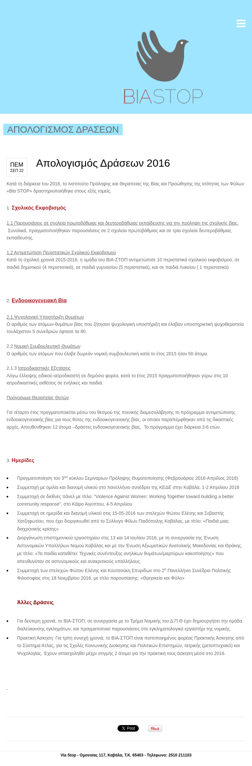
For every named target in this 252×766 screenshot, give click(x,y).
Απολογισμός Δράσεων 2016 (103, 163)
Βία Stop (162, 66)
